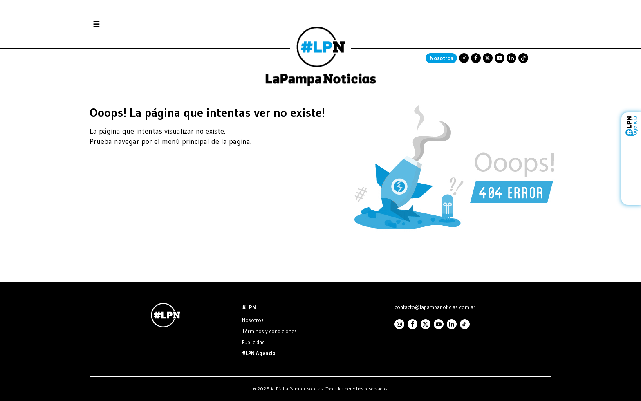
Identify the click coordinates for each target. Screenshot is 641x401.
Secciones (118, 24)
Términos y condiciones (269, 331)
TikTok (523, 58)
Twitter (488, 58)
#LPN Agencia (259, 353)
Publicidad (253, 342)
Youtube (499, 58)
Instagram (464, 58)
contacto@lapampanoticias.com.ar (434, 307)
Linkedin (511, 58)
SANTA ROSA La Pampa (500, 38)
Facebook (476, 58)
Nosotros (441, 58)
